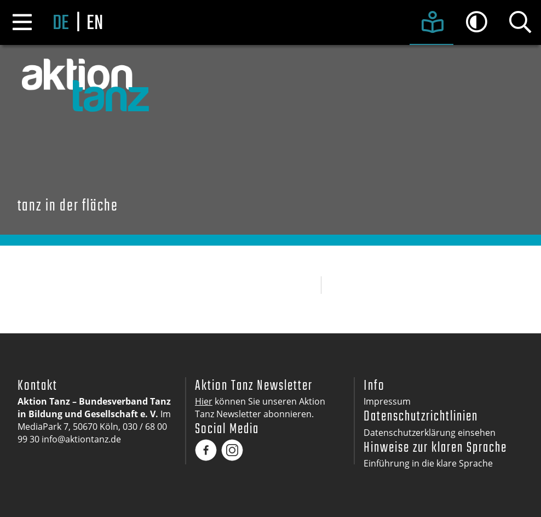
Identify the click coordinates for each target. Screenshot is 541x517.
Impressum (387, 401)
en (95, 23)
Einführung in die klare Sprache (428, 463)
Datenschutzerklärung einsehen (430, 433)
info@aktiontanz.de (81, 439)
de (61, 23)
